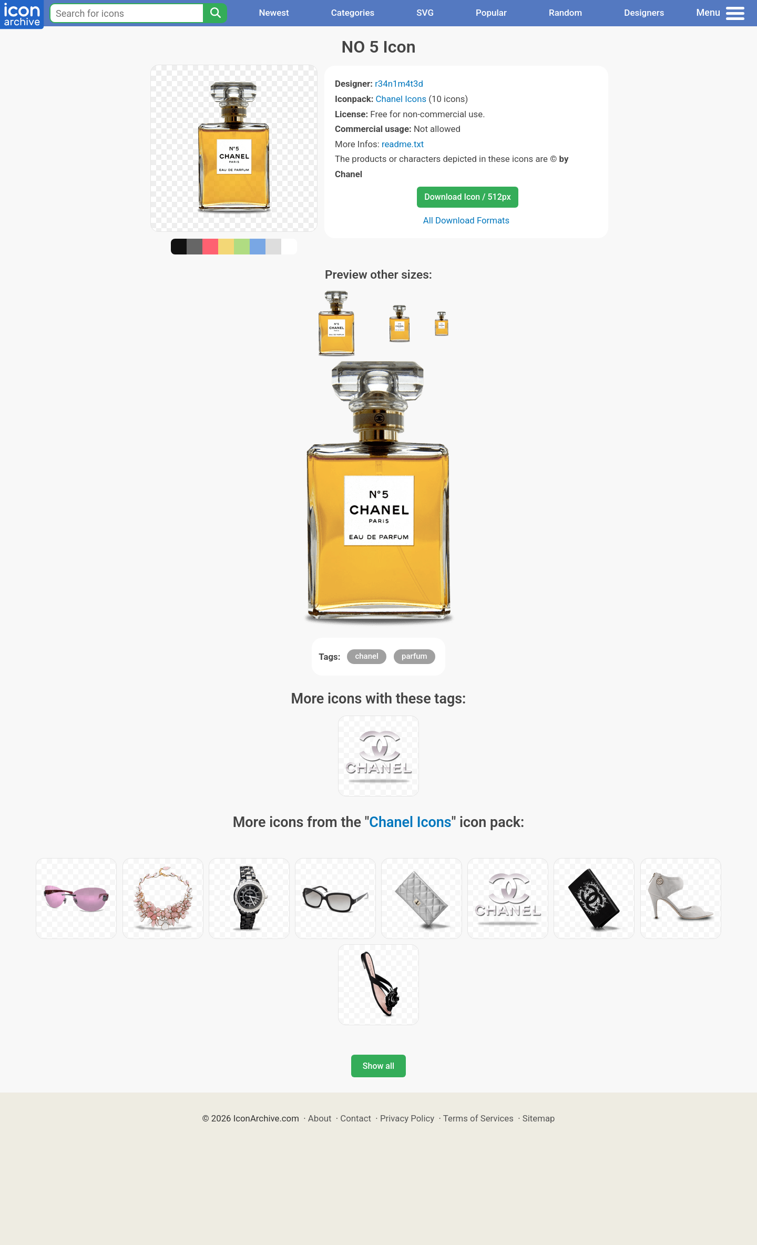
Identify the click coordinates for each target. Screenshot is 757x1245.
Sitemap (539, 1118)
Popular (491, 12)
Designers (644, 12)
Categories (353, 12)
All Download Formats (466, 220)
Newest (274, 12)
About (320, 1118)
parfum (414, 656)
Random (565, 12)
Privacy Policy (407, 1118)
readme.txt (403, 144)
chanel (366, 656)
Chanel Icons (401, 99)
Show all (378, 1066)
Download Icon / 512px (467, 197)
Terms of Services (478, 1118)
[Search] (215, 13)
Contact (355, 1118)
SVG (425, 12)
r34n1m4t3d (399, 83)
